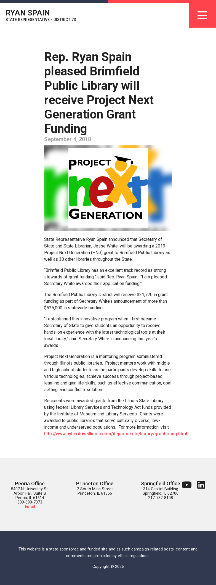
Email (30, 506)
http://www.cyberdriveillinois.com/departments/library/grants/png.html (115, 433)
